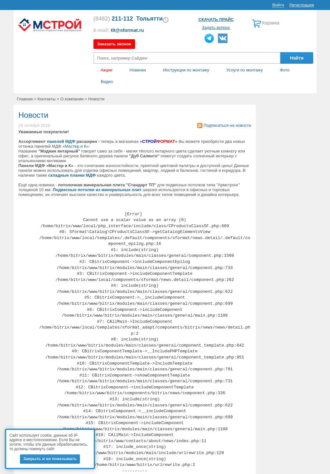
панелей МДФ (61, 141)
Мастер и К (75, 146)
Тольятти (149, 18)
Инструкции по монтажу (186, 70)
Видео (107, 81)
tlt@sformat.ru (127, 30)
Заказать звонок (114, 44)
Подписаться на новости (227, 125)
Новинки (138, 70)
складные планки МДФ (72, 175)
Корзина (270, 22)
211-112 (113, 18)
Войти (278, 5)
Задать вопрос (216, 27)
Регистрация (301, 5)
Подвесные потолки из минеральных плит (97, 189)
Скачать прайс (216, 19)
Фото (284, 70)
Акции (106, 70)
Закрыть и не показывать (50, 458)
